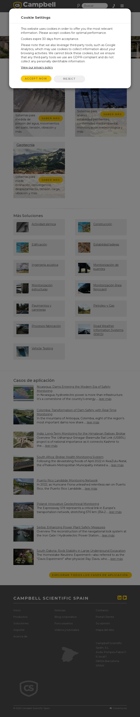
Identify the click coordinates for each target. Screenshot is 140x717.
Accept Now (36, 78)
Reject (69, 78)
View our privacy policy (37, 67)
